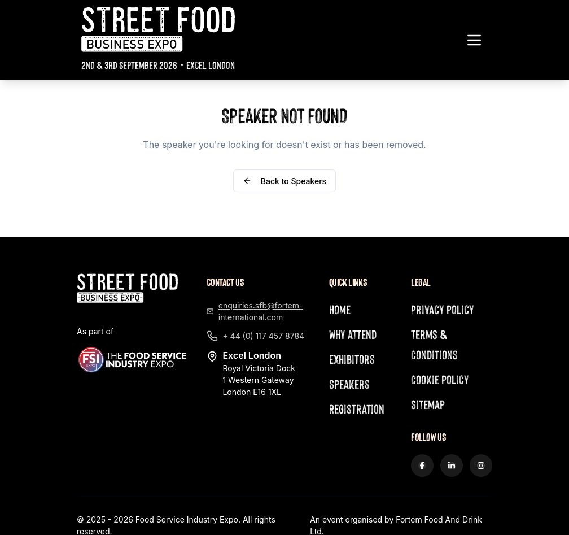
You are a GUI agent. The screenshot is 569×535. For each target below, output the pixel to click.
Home (340, 309)
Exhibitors (352, 359)
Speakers (349, 384)
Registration (356, 409)
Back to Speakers (284, 181)
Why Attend (353, 334)
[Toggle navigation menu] (474, 40)
